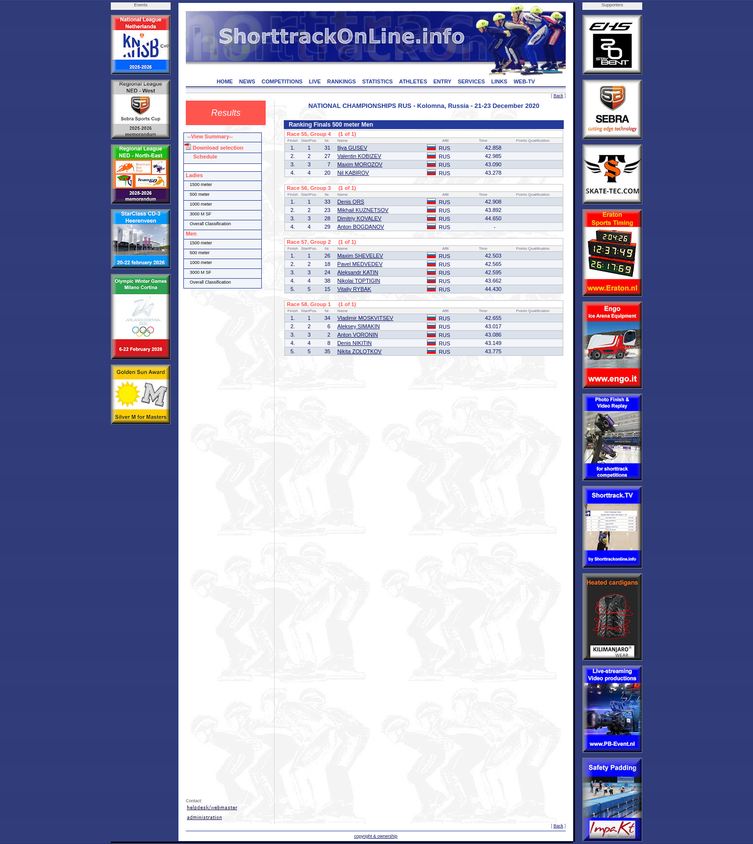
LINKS (499, 81)
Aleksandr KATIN (357, 272)
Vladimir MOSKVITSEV (365, 318)
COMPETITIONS (281, 81)
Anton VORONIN (357, 335)
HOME (225, 81)
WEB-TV (524, 81)
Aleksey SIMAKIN (358, 326)
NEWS (247, 81)
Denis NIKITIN (354, 343)
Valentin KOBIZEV (359, 156)
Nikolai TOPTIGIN (358, 281)
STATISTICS (377, 81)
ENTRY (442, 81)
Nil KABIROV (353, 173)
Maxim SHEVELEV (360, 256)
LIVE (315, 81)
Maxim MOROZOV (359, 164)
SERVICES (471, 81)
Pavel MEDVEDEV (359, 264)
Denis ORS (350, 202)
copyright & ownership (376, 836)
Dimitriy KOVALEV (359, 218)
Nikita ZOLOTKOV (359, 351)
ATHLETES (413, 81)
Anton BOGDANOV (360, 227)
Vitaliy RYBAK (354, 289)
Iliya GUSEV (352, 148)
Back (558, 95)
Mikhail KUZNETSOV (363, 210)
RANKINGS (341, 81)
